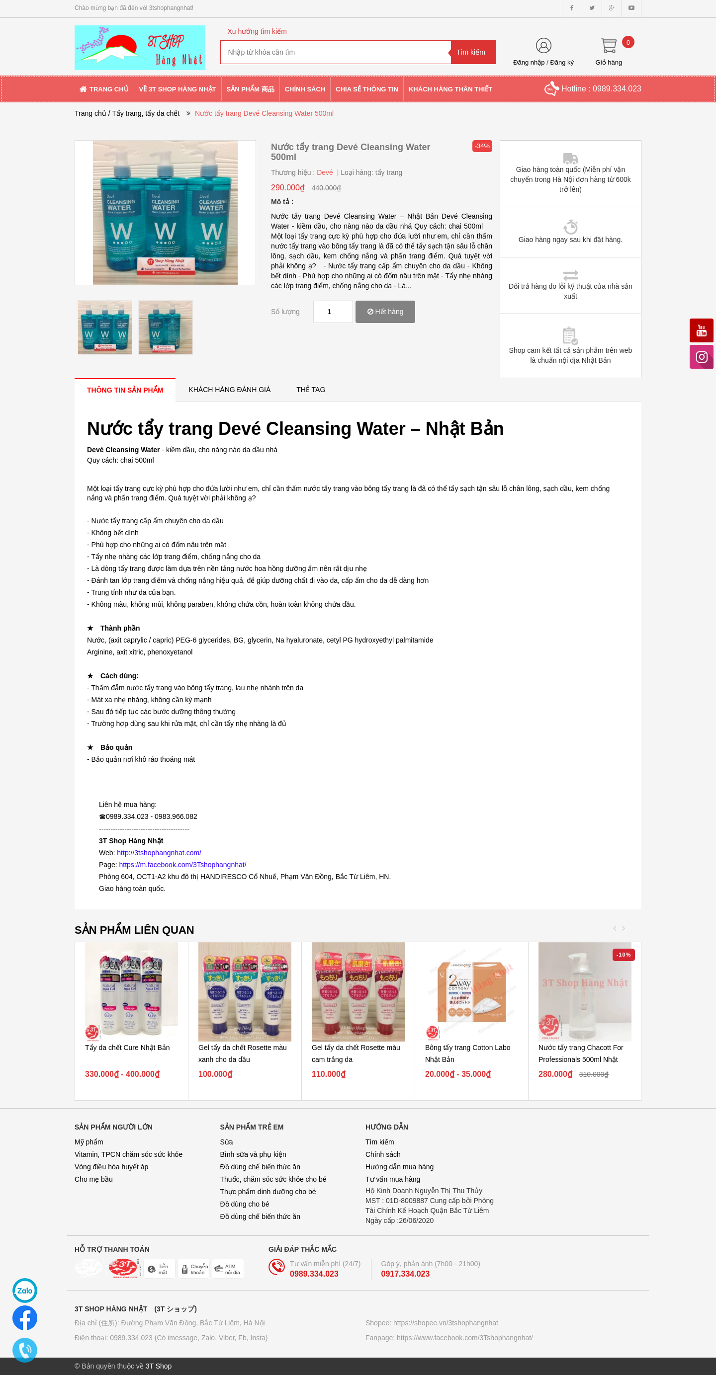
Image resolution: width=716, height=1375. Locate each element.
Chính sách (383, 1154)
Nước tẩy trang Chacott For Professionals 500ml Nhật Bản (581, 1059)
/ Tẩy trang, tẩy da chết (144, 113)
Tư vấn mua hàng (392, 1179)
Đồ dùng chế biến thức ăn (260, 1167)
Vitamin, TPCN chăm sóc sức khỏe (128, 1154)
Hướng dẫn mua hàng (399, 1167)
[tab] (125, 390)
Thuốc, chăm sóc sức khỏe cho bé (273, 1179)
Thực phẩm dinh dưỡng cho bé (268, 1192)
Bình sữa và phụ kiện (253, 1154)
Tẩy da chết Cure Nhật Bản (127, 1047)
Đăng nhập (528, 62)
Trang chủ (90, 113)
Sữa (226, 1142)
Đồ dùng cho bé (244, 1204)
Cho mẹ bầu (94, 1179)
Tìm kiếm (379, 1142)
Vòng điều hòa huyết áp (111, 1167)
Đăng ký (562, 62)
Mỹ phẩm (89, 1142)
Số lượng (285, 312)
